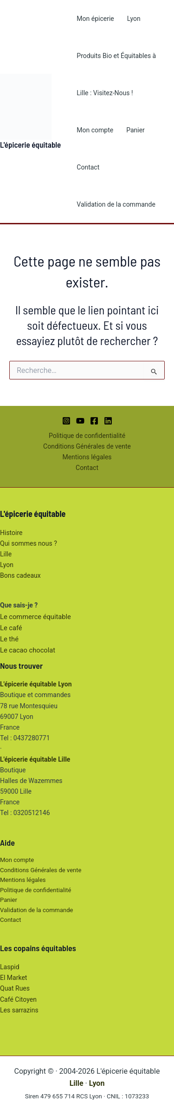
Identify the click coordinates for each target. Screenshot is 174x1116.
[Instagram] (66, 421)
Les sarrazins (19, 1010)
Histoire (11, 532)
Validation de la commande (116, 204)
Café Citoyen (18, 999)
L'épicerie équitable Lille (35, 759)
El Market (13, 977)
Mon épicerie (95, 18)
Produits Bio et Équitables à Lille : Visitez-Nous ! (116, 74)
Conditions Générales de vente (87, 446)
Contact (88, 167)
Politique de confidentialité (87, 435)
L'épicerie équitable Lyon (36, 684)
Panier (135, 130)
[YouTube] (80, 421)
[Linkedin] (108, 421)
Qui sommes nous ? (28, 543)
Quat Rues (15, 988)
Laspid (9, 967)
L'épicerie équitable (30, 144)
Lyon (134, 18)
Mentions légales (86, 457)
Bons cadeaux (20, 575)
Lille (6, 554)
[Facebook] (94, 421)
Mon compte (95, 130)
